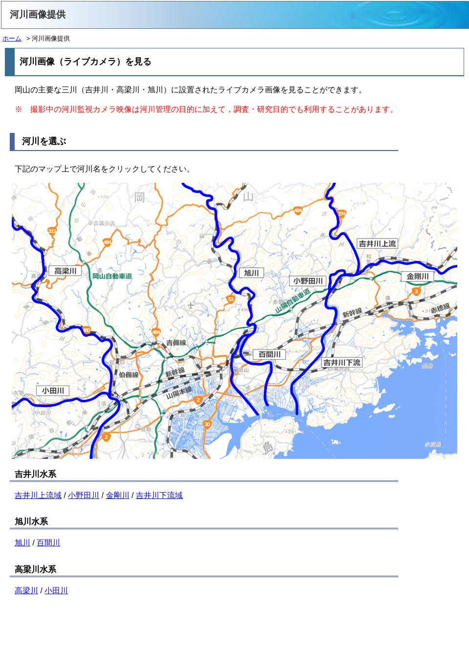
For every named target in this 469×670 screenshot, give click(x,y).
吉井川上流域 (38, 495)
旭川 (22, 543)
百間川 (48, 543)
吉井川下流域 (159, 495)
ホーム (11, 38)
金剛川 (117, 495)
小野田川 (83, 495)
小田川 (56, 590)
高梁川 (26, 590)
